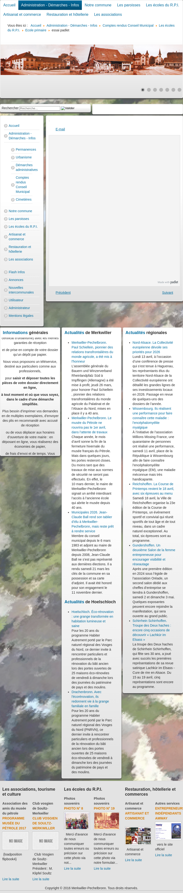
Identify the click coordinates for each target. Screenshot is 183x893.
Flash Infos (17, 272)
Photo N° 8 (73, 808)
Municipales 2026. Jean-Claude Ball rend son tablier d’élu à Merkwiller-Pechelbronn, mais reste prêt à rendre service (93, 521)
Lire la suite (10, 879)
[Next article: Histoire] (167, 292)
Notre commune (98, 5)
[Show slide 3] (155, 90)
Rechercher (10, 108)
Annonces (16, 280)
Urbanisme (24, 157)
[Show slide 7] (179, 90)
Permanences (24, 149)
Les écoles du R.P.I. (162, 5)
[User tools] (49, 120)
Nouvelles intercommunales (21, 290)
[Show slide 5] (167, 90)
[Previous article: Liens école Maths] (63, 292)
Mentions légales (21, 316)
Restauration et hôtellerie (67, 14)
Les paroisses (128, 5)
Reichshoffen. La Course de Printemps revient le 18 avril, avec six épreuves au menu (153, 488)
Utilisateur (16, 300)
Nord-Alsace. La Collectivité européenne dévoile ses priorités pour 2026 (153, 347)
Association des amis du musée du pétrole (15, 808)
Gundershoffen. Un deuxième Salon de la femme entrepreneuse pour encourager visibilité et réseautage (154, 554)
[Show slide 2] (149, 90)
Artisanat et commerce (22, 14)
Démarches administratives (24, 167)
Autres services (167, 803)
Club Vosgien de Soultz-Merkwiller (45, 823)
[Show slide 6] (173, 90)
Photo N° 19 (104, 808)
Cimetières (24, 199)
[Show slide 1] (143, 90)
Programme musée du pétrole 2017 (14, 823)
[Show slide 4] (161, 90)
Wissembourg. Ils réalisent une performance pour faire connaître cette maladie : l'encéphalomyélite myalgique (152, 418)
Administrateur (19, 308)
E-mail (60, 129)
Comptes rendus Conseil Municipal (23, 185)
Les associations (108, 14)
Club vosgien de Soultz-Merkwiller (42, 808)
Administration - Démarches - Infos (50, 5)
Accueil (9, 5)
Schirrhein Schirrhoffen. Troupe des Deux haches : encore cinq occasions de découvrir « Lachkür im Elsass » (152, 630)
